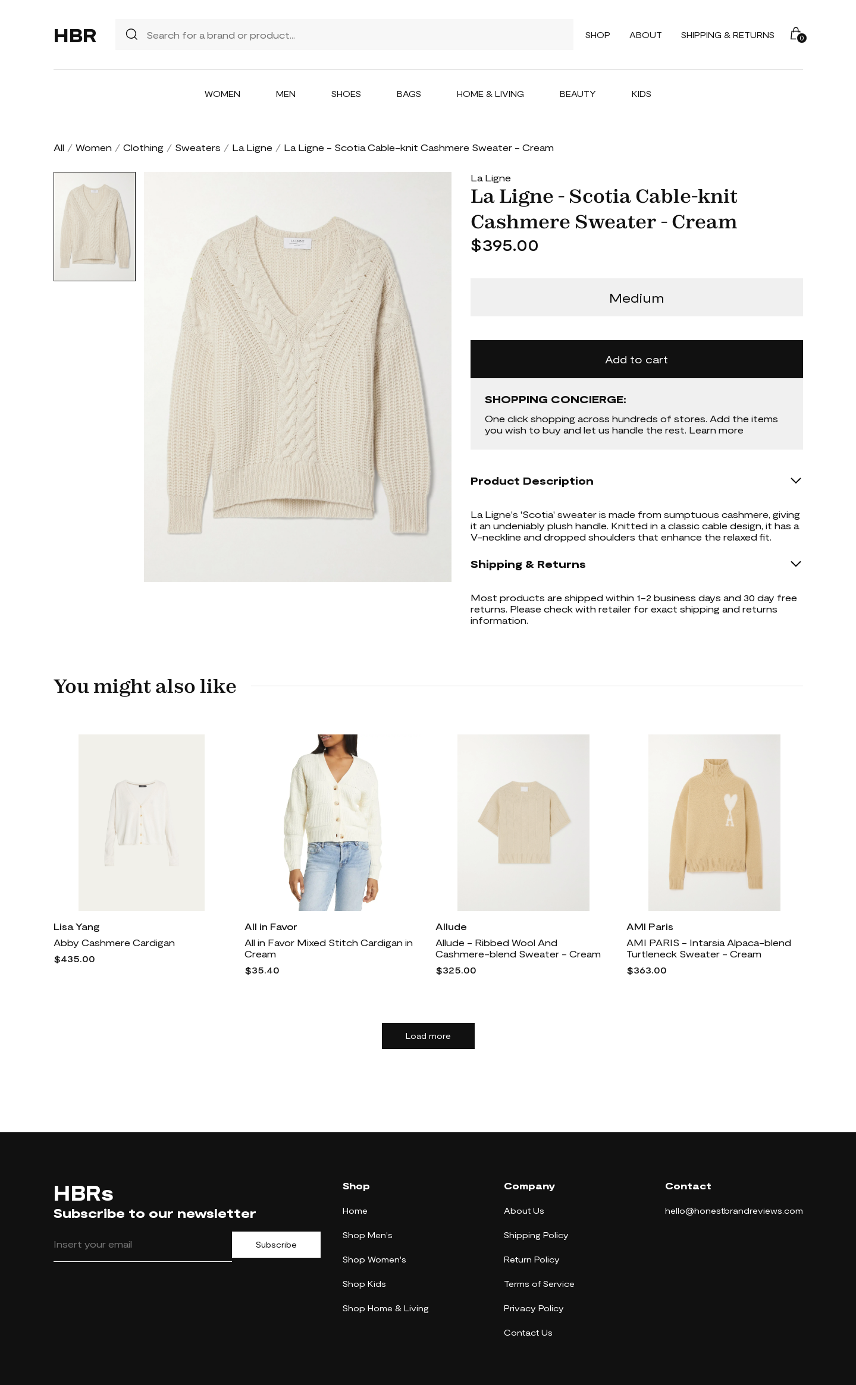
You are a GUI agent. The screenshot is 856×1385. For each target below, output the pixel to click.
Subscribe (276, 1244)
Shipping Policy (536, 1235)
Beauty (578, 94)
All (59, 147)
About (645, 35)
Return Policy (532, 1259)
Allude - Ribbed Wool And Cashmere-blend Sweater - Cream (518, 948)
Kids (641, 94)
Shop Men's (368, 1235)
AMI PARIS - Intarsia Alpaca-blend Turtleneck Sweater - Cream (708, 948)
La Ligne (252, 147)
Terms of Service (539, 1284)
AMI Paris (649, 926)
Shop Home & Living (386, 1308)
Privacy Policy (534, 1308)
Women (222, 94)
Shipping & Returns (728, 35)
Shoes (346, 94)
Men (286, 94)
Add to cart (636, 359)
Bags (409, 94)
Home (355, 1210)
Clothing (143, 147)
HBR (75, 34)
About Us (524, 1210)
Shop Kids (364, 1284)
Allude (451, 926)
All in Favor (270, 926)
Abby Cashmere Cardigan (114, 942)
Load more (428, 1036)
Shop (597, 35)
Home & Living (490, 94)
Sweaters (198, 147)
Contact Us (528, 1332)
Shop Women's (374, 1259)
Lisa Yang (76, 926)
